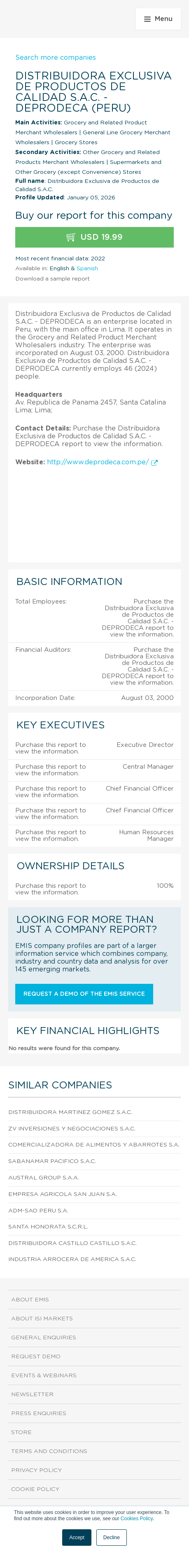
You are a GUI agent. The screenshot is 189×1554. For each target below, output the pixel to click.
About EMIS (30, 1300)
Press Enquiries (38, 1413)
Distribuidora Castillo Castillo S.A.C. (72, 1243)
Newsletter (32, 1394)
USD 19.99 (94, 237)
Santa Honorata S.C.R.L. (48, 1227)
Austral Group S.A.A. (43, 1178)
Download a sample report (52, 279)
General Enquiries (43, 1338)
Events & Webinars (44, 1375)
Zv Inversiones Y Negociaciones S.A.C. (71, 1129)
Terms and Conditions (49, 1451)
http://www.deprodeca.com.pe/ (102, 462)
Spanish (87, 268)
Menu (158, 19)
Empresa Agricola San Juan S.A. (62, 1194)
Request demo (36, 1357)
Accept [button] (76, 1537)
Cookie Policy (35, 1489)
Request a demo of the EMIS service (84, 994)
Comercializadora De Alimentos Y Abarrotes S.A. (94, 1145)
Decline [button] (111, 1537)
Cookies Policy (137, 1518)
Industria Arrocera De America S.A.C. (72, 1259)
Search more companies (55, 57)
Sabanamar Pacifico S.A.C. (52, 1161)
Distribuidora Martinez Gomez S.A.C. (70, 1112)
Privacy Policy (36, 1470)
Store (21, 1432)
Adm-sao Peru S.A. (38, 1211)
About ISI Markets (42, 1319)
